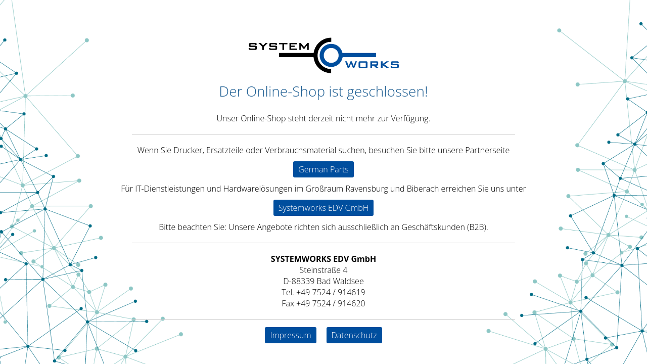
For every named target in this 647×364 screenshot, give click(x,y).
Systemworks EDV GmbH (324, 207)
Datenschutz (354, 335)
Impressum (290, 335)
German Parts (323, 169)
